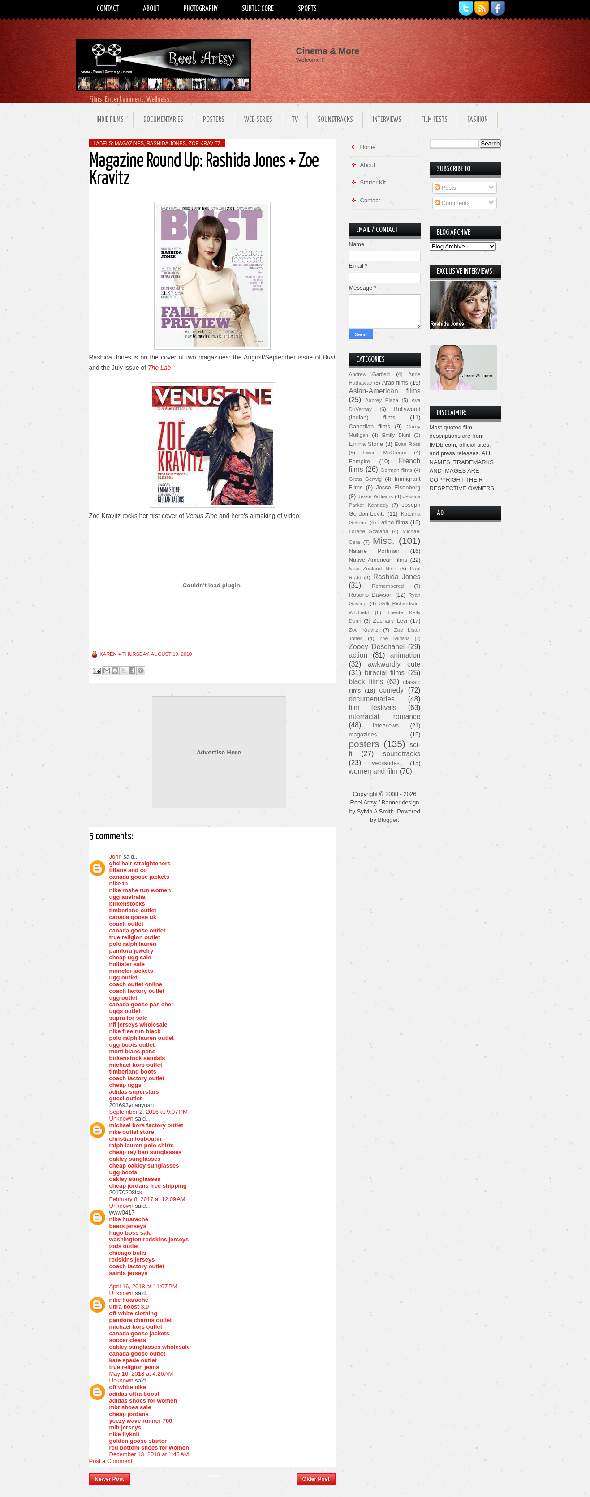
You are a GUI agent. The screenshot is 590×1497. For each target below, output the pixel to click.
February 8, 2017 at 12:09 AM (147, 1199)
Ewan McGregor (385, 452)
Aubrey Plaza (381, 400)
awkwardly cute (394, 664)
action (358, 655)
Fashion (477, 119)
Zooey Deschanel (377, 646)
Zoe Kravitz (204, 143)
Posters (213, 119)
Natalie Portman (374, 550)
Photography (201, 8)
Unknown (121, 1118)
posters (364, 744)
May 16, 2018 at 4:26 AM (141, 1373)
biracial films (385, 672)
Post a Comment (111, 1461)
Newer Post (109, 1479)
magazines (129, 143)
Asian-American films (385, 391)
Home (213, 1476)
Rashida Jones (166, 143)
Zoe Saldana (394, 638)
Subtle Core (258, 8)
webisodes (385, 763)
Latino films (393, 522)
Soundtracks (335, 119)
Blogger (387, 820)
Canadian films (370, 426)
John (115, 856)
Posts (445, 187)
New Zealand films (372, 568)
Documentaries (163, 119)
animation (405, 655)
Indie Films (110, 119)
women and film (373, 771)
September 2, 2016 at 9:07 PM (148, 1111)
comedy (391, 690)
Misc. (384, 540)
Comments (452, 203)
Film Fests (434, 119)
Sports (307, 8)
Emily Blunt (396, 435)
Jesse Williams (375, 496)
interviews (386, 725)
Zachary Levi (390, 620)
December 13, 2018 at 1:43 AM (149, 1454)
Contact (108, 8)
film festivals (372, 707)
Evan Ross (408, 444)
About (151, 8)
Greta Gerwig (365, 479)
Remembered (388, 586)
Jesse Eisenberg (398, 487)
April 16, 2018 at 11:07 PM (143, 1286)
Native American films (378, 559)
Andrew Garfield (370, 374)
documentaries (372, 699)
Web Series (258, 119)
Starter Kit (373, 182)
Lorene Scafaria (368, 531)
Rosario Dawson (371, 594)
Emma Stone (366, 444)
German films (396, 470)
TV (295, 119)
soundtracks (401, 753)
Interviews (387, 119)
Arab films (395, 382)
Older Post (316, 1479)
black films (366, 681)
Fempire (359, 461)
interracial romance (385, 716)
